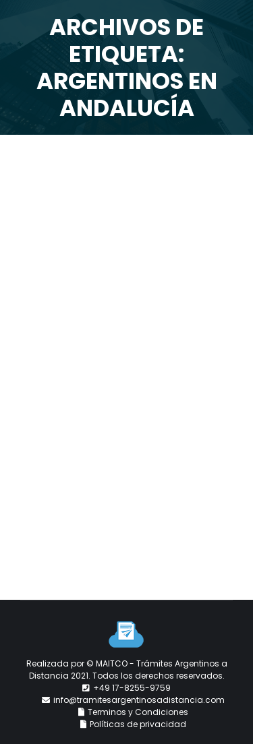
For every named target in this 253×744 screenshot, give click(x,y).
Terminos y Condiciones (138, 712)
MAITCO (112, 663)
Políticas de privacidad (138, 724)
